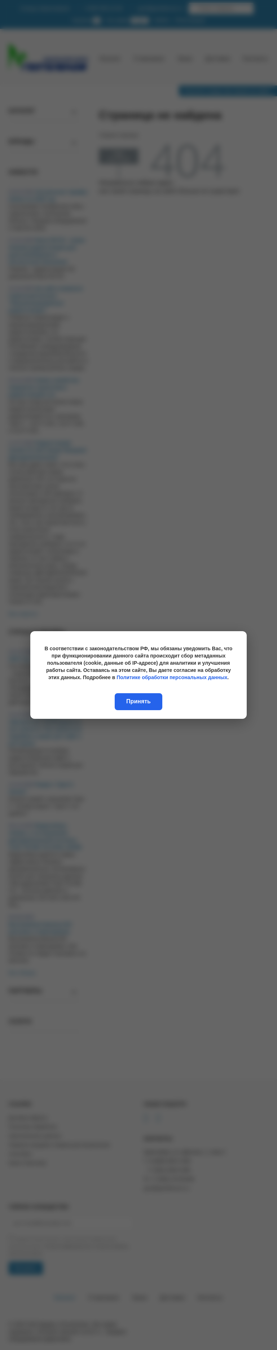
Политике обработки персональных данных (171, 677)
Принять (138, 701)
